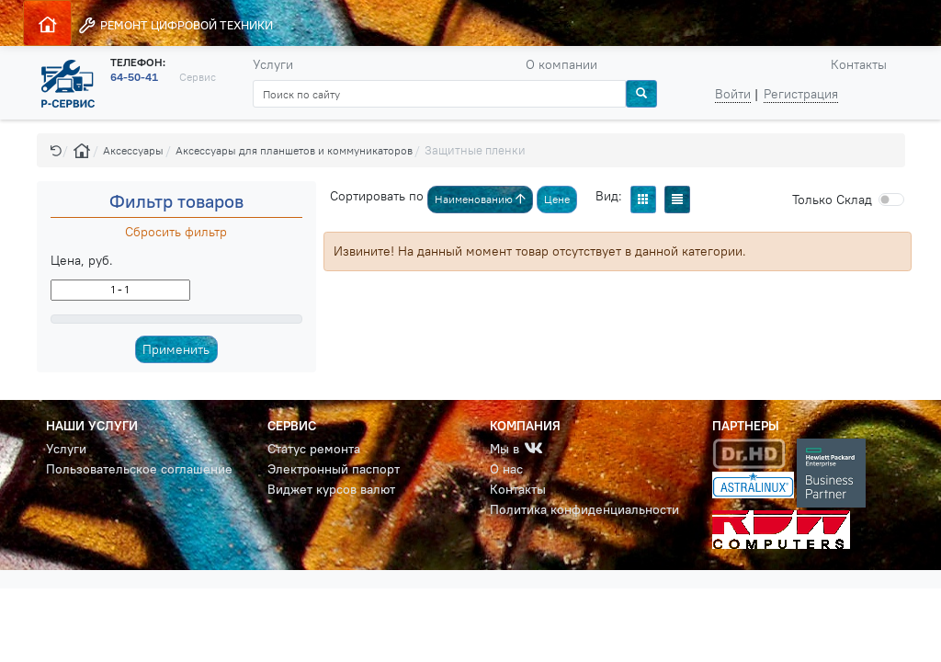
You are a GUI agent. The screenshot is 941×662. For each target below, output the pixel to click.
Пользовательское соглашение (139, 469)
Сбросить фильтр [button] (176, 231)
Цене (557, 199)
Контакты (859, 64)
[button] (56, 150)
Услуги (273, 64)
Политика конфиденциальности (584, 509)
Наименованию (480, 199)
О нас (506, 469)
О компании (561, 64)
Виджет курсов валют (331, 489)
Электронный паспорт (333, 469)
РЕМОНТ (175, 25)
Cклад (832, 199)
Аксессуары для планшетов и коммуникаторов (294, 150)
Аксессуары (133, 150)
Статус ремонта (313, 448)
